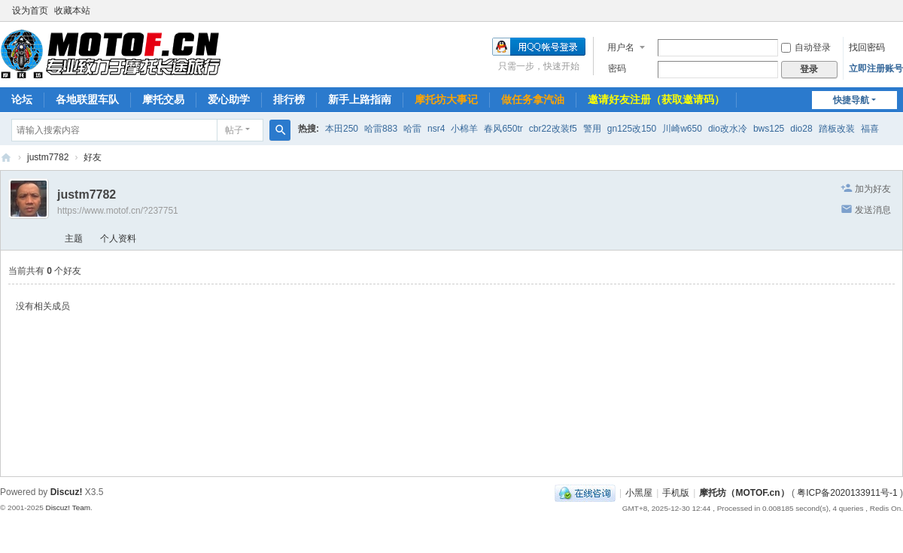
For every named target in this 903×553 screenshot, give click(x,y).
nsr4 (436, 128)
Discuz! (66, 492)
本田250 (341, 128)
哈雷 (412, 128)
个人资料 (118, 238)
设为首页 (30, 10)
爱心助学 (229, 99)
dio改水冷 (727, 128)
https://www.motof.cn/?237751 (117, 210)
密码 (617, 68)
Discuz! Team (67, 507)
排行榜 (289, 99)
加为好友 (873, 189)
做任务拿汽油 (532, 99)
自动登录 (806, 47)
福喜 (870, 128)
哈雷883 (380, 128)
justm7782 (47, 157)
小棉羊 (464, 128)
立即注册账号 (876, 68)
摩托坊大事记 (446, 99)
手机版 (675, 493)
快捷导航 (851, 100)
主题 (74, 238)
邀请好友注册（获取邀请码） (656, 99)
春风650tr (503, 128)
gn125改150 (631, 128)
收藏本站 (72, 10)
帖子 (234, 130)
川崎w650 (682, 128)
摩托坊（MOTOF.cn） (744, 493)
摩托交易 (163, 99)
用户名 (620, 47)
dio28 (801, 128)
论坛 (21, 99)
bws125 (768, 128)
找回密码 (867, 47)
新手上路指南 (359, 99)
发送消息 (873, 210)
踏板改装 (837, 128)
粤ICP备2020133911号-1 (847, 493)
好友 (93, 157)
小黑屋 (638, 493)
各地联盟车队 (87, 99)
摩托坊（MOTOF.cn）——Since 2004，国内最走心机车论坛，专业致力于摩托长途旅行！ (6, 158)
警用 (592, 128)
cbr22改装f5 (553, 128)
